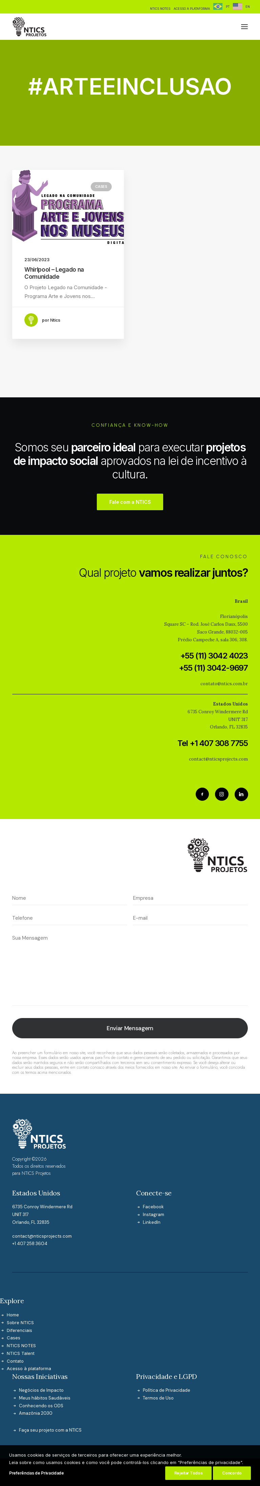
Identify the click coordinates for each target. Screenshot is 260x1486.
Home (13, 1280)
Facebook (153, 1173)
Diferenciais (19, 1296)
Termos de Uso (158, 1364)
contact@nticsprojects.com (42, 1202)
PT (228, 6)
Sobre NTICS (20, 1288)
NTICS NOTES (160, 8)
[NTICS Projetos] (29, 27)
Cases (101, 186)
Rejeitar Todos (188, 1474)
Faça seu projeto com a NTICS (50, 1396)
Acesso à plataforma (29, 1334)
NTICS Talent (21, 1319)
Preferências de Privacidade (36, 1474)
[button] (244, 27)
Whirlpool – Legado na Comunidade (54, 273)
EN (247, 6)
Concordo (232, 1474)
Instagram (153, 1180)
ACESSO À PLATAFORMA (192, 8)
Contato (15, 1327)
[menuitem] (160, 9)
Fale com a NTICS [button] (130, 468)
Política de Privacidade (166, 1356)
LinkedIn (151, 1188)
